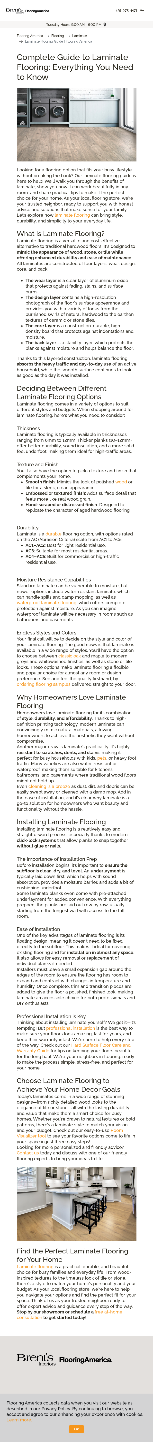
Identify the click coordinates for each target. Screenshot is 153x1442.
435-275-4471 (126, 11)
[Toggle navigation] (142, 10)
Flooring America (30, 36)
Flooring (57, 36)
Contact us (28, 1152)
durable (53, 533)
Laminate (79, 36)
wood (121, 481)
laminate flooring (72, 215)
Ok (76, 1429)
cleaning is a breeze (49, 786)
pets (101, 758)
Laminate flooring (35, 1266)
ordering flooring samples (44, 684)
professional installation (70, 1028)
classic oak (69, 655)
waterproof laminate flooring (46, 602)
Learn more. (19, 1419)
